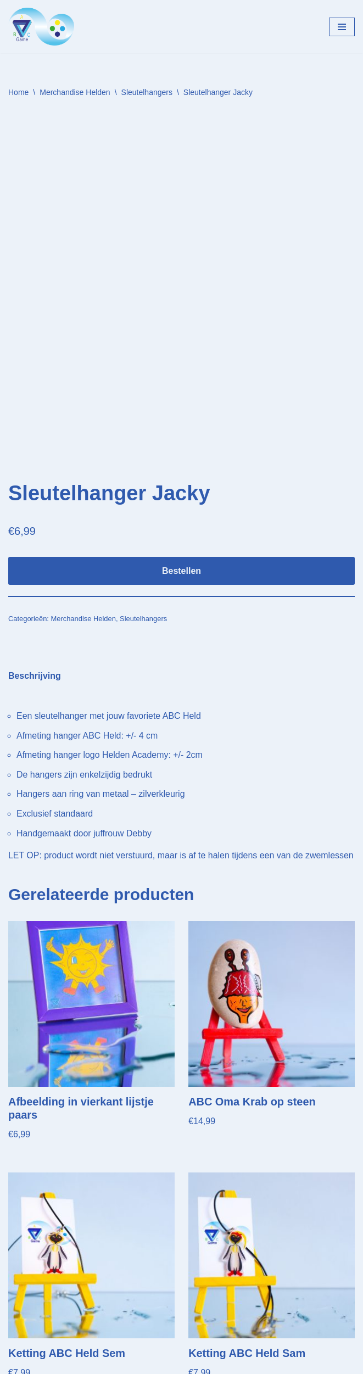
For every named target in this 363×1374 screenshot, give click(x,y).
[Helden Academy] (41, 27)
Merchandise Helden (75, 92)
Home (18, 92)
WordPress (148, 1362)
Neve (18, 1362)
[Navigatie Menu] (342, 27)
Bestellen (181, 455)
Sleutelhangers (146, 92)
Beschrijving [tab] (34, 560)
